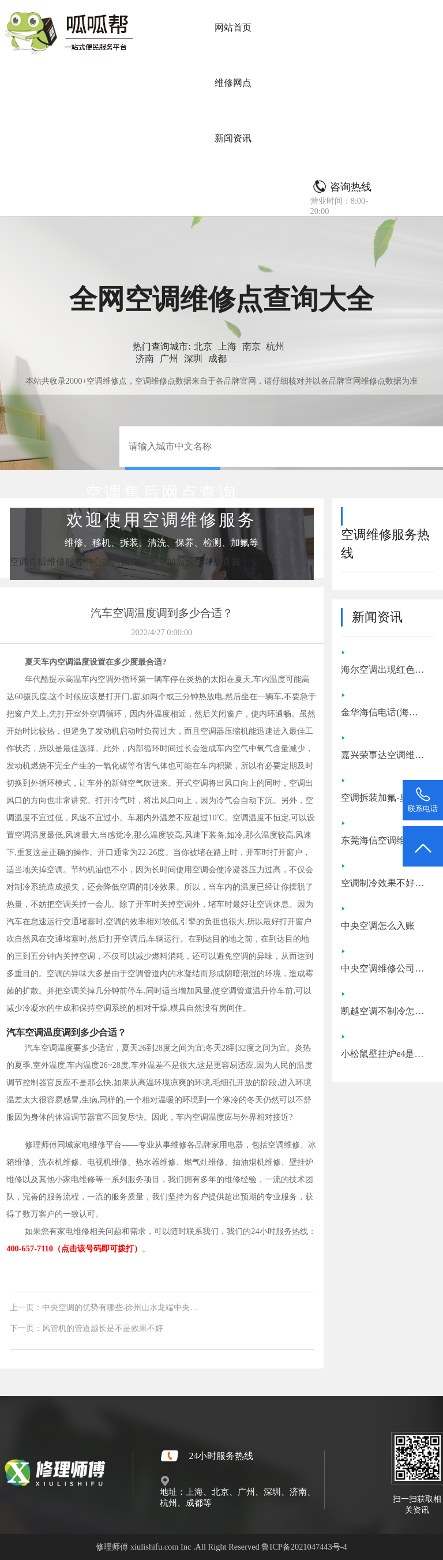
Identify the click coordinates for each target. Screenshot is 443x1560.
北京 (203, 346)
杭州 (275, 346)
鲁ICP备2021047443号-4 (304, 1546)
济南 (145, 358)
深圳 (193, 358)
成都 (217, 358)
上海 (227, 346)
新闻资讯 (233, 138)
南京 (251, 346)
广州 (169, 358)
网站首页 (233, 27)
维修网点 (233, 83)
